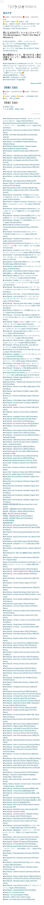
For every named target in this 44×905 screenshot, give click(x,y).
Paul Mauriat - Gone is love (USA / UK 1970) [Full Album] (22, 694)
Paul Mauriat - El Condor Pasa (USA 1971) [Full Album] (21, 696)
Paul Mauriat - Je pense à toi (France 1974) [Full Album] (22, 700)
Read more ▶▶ (36, 83)
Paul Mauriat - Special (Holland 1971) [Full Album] (20, 890)
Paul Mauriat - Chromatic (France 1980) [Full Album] (21, 747)
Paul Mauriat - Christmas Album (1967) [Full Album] (20, 631)
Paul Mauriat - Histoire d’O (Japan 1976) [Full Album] (21, 841)
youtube (13, 96)
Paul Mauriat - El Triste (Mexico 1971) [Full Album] (20, 844)
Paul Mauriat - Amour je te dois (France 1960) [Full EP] (21, 174)
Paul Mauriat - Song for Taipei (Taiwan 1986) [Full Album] (22, 876)
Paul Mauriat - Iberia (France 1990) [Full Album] (19, 458)
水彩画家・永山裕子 (15, 24)
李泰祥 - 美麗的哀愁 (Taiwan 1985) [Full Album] (19, 509)
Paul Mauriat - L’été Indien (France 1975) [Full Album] (21, 728)
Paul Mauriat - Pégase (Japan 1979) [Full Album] (19, 726)
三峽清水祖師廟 (9, 520)
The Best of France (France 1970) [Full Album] (19, 139)
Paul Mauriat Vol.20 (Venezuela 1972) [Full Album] (20, 419)
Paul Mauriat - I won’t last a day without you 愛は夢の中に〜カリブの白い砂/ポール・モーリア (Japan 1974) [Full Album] (21, 317)
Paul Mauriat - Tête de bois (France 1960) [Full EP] (20, 171)
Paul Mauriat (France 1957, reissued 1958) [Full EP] (20, 188)
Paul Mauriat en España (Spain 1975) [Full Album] (20, 668)
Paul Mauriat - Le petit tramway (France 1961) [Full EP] (21, 165)
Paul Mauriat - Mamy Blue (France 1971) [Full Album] (21, 765)
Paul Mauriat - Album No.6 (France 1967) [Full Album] (21, 657)
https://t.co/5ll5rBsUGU (10, 75)
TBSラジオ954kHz (14, 98)
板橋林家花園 (8, 523)
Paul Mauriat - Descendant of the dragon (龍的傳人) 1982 (22, 800)
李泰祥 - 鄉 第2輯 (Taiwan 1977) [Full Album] (18, 516)
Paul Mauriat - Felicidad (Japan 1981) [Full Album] (20, 698)
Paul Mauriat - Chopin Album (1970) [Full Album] (19, 624)
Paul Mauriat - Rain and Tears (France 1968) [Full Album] (22, 758)
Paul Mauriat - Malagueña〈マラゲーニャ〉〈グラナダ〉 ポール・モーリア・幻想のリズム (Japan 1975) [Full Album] (22, 832)
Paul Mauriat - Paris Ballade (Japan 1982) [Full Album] (21, 400)
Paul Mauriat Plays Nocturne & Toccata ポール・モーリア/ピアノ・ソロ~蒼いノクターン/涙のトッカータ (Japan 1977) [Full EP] (21, 246)
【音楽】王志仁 (10, 87)
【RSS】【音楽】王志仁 (16, 109)
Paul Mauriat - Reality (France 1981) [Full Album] (19, 433)
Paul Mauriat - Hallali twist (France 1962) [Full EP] (20, 158)
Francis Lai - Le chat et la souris (14, 892)
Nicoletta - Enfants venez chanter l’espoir (17, 897)
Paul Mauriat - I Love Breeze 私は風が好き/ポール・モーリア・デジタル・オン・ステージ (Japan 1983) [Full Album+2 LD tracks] (22, 257)
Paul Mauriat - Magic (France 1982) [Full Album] (19, 446)
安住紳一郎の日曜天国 (28, 24)
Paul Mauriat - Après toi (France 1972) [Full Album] (20, 645)
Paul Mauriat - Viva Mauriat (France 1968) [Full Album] (21, 763)
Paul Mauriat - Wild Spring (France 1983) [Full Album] (21, 439)
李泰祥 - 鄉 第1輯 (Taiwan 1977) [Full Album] (18, 518)
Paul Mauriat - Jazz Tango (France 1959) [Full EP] (20, 181)
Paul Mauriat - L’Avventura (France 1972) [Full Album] (21, 772)
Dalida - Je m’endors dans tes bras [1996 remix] (19, 899)
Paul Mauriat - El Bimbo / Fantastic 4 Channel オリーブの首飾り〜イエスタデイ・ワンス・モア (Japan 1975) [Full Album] (22, 204)
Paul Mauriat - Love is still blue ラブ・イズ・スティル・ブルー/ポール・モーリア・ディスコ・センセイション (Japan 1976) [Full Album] (21, 299)
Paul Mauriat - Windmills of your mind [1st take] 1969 (21, 809)
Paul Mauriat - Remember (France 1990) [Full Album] (21, 456)
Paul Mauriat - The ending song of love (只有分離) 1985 (22, 797)
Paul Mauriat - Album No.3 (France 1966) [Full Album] (21, 760)
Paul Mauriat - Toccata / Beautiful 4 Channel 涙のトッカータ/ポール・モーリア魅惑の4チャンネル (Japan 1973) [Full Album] (21, 211)
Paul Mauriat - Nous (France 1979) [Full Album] (19, 421)
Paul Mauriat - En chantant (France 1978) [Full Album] (21, 423)
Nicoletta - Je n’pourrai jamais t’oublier (16, 895)
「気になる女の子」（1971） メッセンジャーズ (19, 41)
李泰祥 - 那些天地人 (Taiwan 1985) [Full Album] (19, 511)
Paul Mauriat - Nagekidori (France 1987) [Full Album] (21, 569)
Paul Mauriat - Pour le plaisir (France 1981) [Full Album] (22, 430)
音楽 (27, 21)
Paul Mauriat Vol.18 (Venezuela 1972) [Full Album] (20, 670)
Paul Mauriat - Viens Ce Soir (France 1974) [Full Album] (22, 744)
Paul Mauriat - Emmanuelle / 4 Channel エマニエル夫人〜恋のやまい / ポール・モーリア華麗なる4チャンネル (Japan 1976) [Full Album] (21, 197)
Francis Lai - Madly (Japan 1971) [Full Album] (18, 474)
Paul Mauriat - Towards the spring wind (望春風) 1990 (21, 788)
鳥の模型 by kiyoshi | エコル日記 (15, 77)
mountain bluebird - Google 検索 (14, 79)
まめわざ (38, 113)
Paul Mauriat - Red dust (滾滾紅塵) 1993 (17, 802)
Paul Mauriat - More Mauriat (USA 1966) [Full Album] (21, 818)
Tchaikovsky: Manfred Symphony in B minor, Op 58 (20, 460)
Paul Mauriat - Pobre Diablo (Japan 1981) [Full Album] (21, 541)
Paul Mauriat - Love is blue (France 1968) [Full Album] (21, 643)
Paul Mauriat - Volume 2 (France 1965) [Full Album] (20, 707)
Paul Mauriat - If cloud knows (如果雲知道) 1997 (19, 791)
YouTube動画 (30, 96)
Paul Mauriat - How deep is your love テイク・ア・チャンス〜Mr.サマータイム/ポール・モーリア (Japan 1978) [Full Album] (21, 289)
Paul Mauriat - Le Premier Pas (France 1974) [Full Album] (22, 878)
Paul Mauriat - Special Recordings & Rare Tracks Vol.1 (21, 592)
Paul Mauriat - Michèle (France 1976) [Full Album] (20, 730)
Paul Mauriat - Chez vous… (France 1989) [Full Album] (21, 294)
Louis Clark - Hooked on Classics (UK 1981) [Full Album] (22, 472)
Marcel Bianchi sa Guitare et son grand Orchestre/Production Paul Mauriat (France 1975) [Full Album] (20, 227)
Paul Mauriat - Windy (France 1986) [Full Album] (19, 449)
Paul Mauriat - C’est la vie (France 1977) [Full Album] (21, 733)
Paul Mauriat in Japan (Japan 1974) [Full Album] (19, 603)
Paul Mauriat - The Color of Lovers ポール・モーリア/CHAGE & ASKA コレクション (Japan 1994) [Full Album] (20, 234)
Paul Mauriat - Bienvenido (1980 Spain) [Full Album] (20, 525)
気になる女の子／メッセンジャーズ (21, 26)
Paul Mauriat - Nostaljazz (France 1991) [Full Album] (21, 416)
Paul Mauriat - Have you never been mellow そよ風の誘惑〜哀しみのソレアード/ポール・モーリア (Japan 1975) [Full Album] (21, 306)
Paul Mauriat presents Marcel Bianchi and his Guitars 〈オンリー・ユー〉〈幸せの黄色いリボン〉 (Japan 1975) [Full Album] (22, 125)
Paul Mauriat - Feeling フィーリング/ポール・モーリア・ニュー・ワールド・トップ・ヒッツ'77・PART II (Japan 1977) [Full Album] (22, 283)
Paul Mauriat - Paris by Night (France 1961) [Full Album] (22, 571)
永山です (7, 13)
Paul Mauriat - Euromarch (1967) (14, 811)
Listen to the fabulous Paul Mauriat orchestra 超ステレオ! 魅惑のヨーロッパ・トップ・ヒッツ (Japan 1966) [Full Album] (22, 564)
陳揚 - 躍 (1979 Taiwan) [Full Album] (15, 513)
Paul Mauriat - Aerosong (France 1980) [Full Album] (20, 691)
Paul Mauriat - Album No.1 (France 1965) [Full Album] (21, 724)
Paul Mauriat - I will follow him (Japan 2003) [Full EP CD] (22, 155)
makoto (13, 21)
